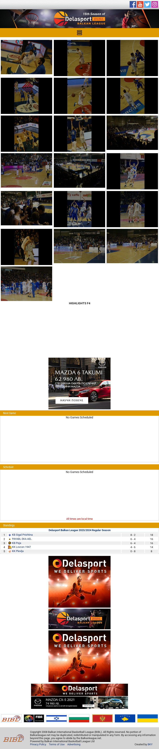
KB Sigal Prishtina (22, 534)
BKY (150, 744)
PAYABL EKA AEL (22, 538)
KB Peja (16, 543)
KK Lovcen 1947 (21, 546)
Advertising (73, 744)
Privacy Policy (38, 744)
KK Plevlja (18, 551)
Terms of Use (57, 744)
